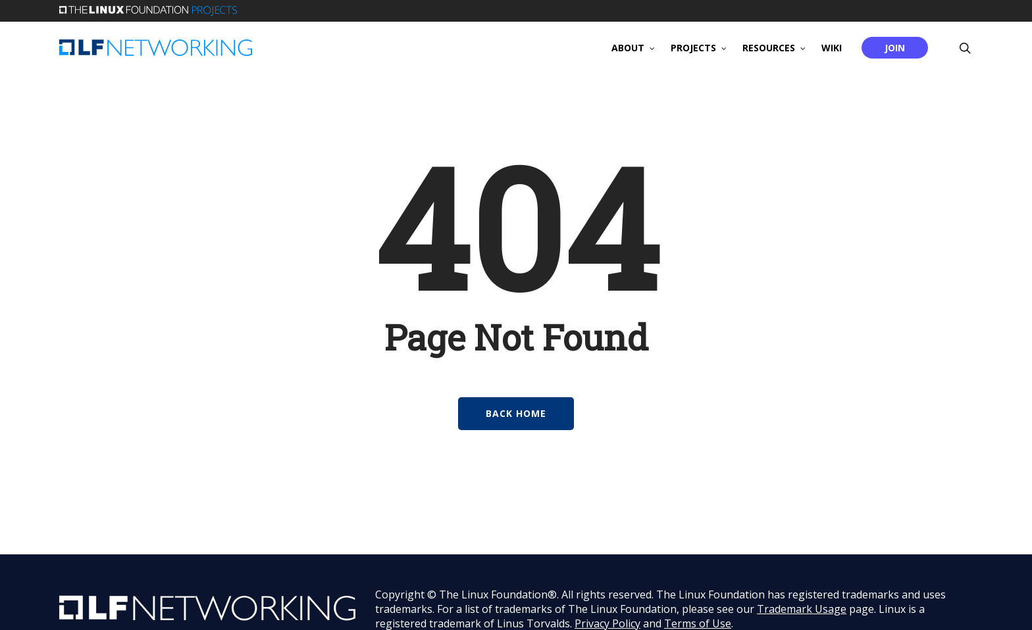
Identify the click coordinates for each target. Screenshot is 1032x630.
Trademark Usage (801, 609)
